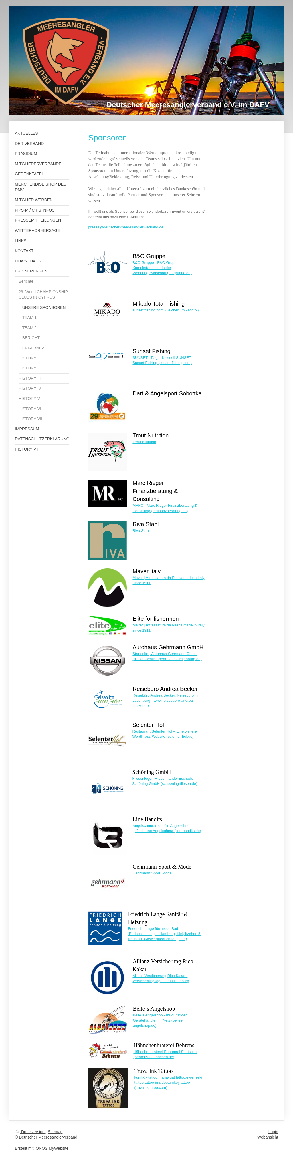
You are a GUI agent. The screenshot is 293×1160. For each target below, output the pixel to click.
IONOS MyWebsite (51, 1148)
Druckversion (30, 1131)
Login (273, 1131)
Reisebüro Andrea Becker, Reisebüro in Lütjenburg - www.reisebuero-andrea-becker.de (165, 700)
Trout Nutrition (144, 442)
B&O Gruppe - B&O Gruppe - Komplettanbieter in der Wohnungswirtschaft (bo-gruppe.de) (161, 267)
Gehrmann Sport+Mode (151, 873)
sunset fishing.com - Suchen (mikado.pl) (165, 310)
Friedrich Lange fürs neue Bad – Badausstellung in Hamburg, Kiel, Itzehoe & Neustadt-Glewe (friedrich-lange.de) (164, 933)
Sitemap (55, 1131)
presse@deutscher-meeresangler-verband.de (125, 227)
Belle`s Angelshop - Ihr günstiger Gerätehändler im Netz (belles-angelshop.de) (160, 1020)
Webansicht (267, 1137)
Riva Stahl (140, 530)
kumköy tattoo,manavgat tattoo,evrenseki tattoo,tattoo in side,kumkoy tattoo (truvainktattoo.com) (168, 1082)
